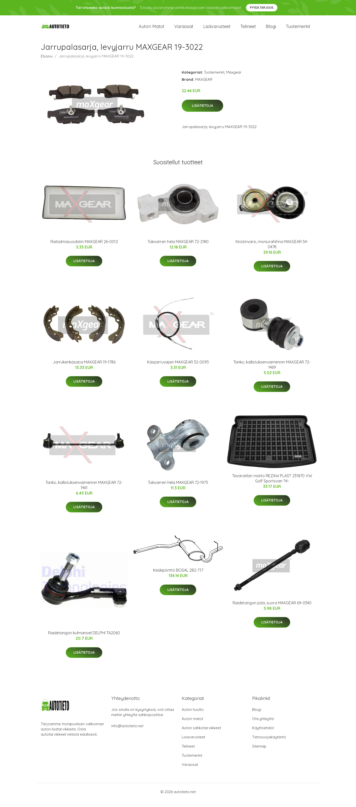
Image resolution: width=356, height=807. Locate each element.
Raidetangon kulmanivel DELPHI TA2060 (84, 639)
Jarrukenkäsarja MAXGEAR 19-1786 (84, 368)
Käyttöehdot (263, 734)
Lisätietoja (202, 112)
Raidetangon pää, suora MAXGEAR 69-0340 (272, 609)
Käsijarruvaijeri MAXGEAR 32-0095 (178, 368)
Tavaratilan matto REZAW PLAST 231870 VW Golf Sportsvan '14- (272, 485)
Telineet (248, 29)
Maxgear (234, 79)
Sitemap (259, 753)
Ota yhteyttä (263, 725)
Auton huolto (193, 716)
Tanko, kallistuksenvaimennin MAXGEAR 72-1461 (84, 492)
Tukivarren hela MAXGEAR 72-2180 (178, 248)
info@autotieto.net (127, 732)
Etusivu (47, 62)
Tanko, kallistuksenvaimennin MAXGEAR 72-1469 (272, 371)
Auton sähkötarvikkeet (201, 734)
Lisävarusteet (216, 29)
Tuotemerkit (298, 29)
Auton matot (151, 29)
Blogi (271, 29)
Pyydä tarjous (261, 7)
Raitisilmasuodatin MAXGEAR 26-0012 (84, 248)
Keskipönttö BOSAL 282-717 (178, 576)
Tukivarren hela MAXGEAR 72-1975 (178, 489)
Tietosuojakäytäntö (269, 743)
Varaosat (183, 29)
